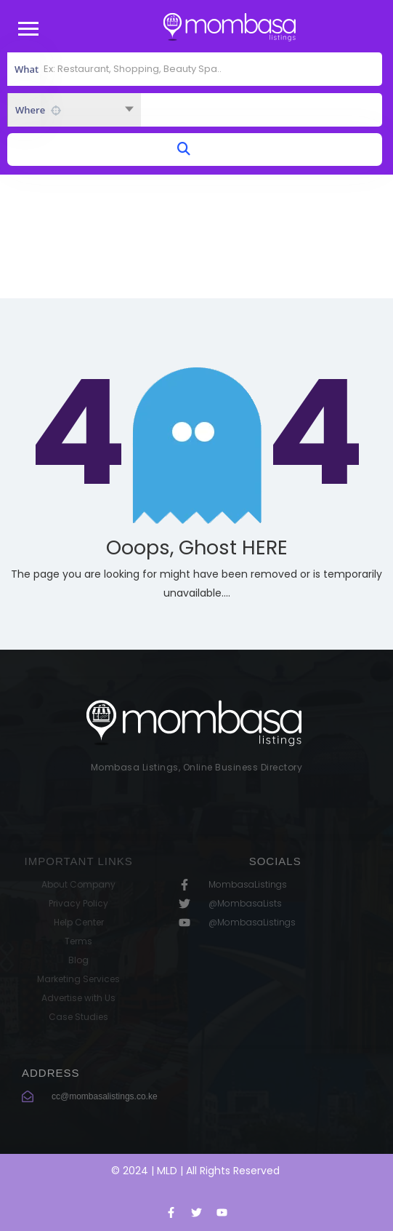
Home (164, 255)
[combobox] (74, 110)
